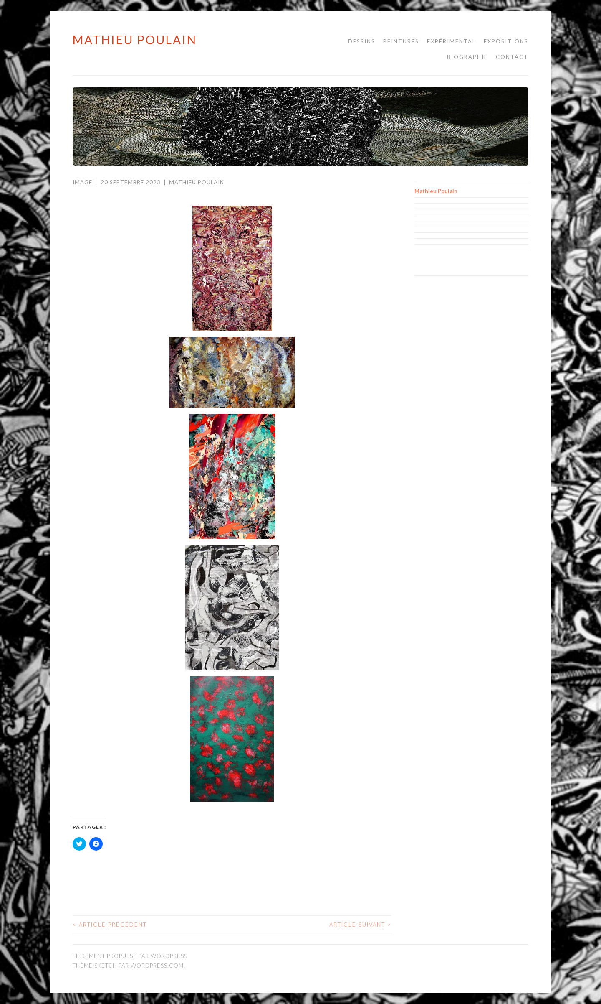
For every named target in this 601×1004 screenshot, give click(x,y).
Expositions (506, 41)
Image (82, 182)
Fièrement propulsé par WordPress (130, 956)
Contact (512, 57)
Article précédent (110, 924)
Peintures (401, 41)
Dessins (361, 41)
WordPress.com (157, 965)
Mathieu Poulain (135, 40)
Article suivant (360, 924)
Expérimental (451, 41)
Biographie (467, 57)
